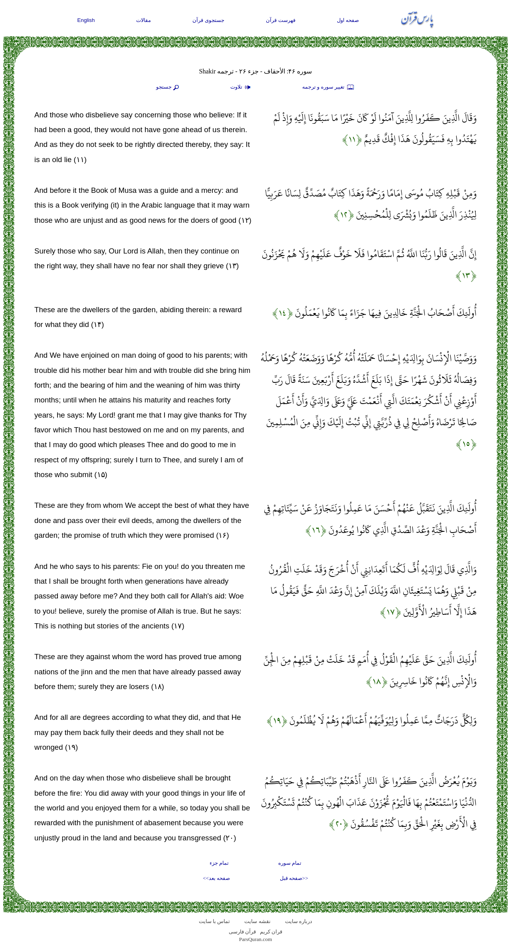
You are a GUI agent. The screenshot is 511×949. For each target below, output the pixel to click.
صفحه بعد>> (216, 878)
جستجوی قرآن (208, 20)
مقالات (143, 20)
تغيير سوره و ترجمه (328, 87)
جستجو (168, 87)
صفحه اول (348, 20)
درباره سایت (298, 921)
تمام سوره (289, 863)
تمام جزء (219, 863)
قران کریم (271, 932)
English (86, 20)
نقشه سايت (257, 921)
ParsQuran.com (255, 939)
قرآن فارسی (242, 932)
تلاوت (241, 87)
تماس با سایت (214, 921)
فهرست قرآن (280, 20)
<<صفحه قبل (294, 878)
